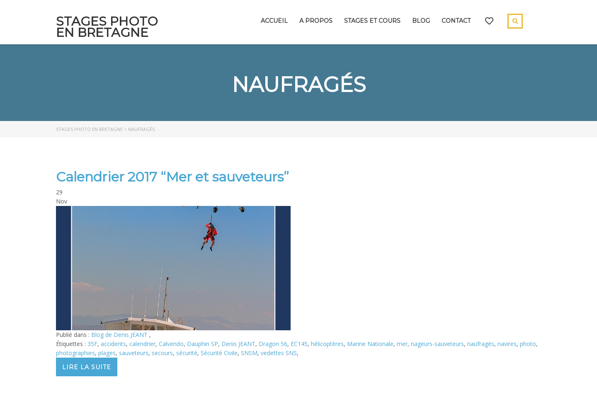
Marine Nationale (370, 344)
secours (162, 353)
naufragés (480, 344)
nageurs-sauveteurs (437, 344)
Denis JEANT (238, 344)
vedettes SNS (279, 353)
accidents (113, 344)
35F (92, 344)
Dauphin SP (202, 344)
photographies (75, 353)
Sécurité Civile (219, 353)
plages (107, 353)
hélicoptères (327, 344)
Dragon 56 (273, 344)
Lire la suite (86, 367)
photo (528, 344)
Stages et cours (372, 20)
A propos (315, 20)
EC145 (299, 344)
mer (402, 344)
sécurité (186, 353)
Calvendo (171, 344)
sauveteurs (133, 353)
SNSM (249, 353)
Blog (421, 20)
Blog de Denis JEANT (120, 335)
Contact (456, 20)
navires (507, 344)
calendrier (142, 344)
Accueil (274, 20)
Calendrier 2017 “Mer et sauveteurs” (172, 177)
